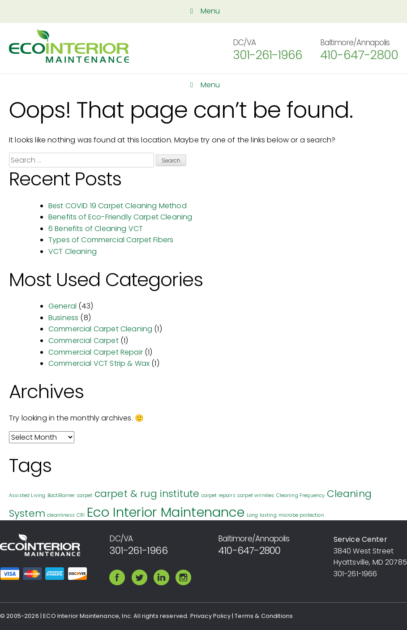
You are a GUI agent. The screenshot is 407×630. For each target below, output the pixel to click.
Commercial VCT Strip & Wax (99, 363)
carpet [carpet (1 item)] (85, 495)
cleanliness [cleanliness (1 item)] (61, 515)
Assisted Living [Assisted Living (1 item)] (27, 495)
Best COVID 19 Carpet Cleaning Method (117, 206)
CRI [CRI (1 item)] (81, 515)
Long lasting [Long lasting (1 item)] (262, 515)
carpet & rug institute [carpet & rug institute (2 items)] (147, 494)
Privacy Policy (210, 616)
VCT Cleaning (72, 251)
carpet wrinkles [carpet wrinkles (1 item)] (255, 495)
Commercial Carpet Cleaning (100, 329)
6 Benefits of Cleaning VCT (95, 228)
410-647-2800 (359, 55)
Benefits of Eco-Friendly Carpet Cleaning (120, 217)
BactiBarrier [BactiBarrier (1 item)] (61, 495)
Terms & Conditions (264, 616)
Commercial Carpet (83, 340)
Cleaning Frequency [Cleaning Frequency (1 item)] (300, 495)
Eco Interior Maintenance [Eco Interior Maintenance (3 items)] (166, 512)
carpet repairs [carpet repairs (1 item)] (218, 495)
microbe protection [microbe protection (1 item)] (301, 515)
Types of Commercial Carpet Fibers (110, 240)
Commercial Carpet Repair (95, 352)
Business (63, 318)
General (62, 306)
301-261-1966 (267, 55)
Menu (203, 11)
